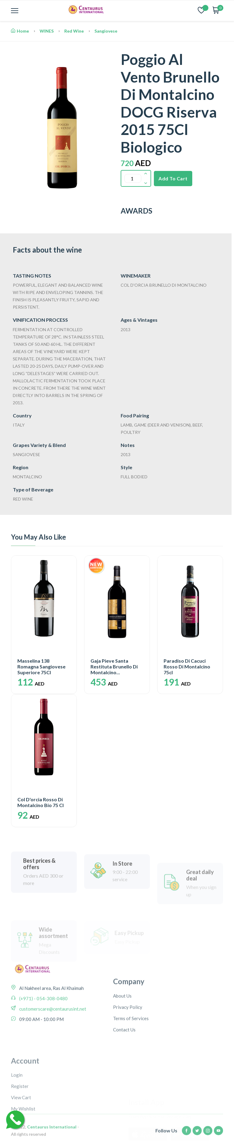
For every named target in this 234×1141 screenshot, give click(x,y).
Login (17, 1113)
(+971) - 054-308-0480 (43, 1019)
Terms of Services (131, 1048)
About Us (122, 1026)
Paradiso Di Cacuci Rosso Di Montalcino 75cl (187, 666)
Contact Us (124, 1060)
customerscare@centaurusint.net (52, 1030)
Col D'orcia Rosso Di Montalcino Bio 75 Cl (40, 802)
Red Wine (74, 31)
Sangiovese (105, 31)
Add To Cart (173, 178)
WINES (47, 31)
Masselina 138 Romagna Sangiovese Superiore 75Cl (41, 666)
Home (20, 31)
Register (20, 1124)
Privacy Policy (127, 1037)
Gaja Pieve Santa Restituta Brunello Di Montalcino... (114, 666)
